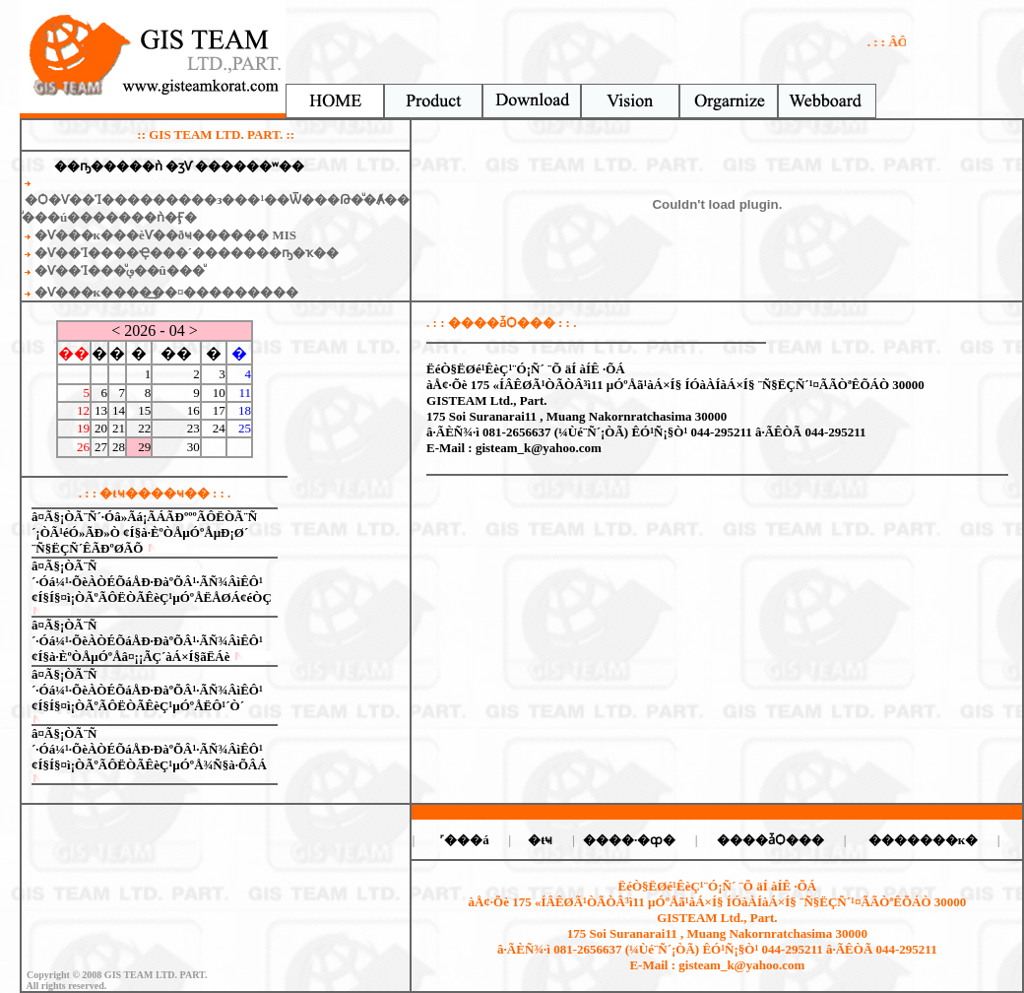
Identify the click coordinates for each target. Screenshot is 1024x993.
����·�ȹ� (629, 839)
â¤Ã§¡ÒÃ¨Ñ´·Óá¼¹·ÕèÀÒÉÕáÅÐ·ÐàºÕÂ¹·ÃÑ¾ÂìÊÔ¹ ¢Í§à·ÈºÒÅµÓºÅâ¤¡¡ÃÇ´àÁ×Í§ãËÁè (147, 641)
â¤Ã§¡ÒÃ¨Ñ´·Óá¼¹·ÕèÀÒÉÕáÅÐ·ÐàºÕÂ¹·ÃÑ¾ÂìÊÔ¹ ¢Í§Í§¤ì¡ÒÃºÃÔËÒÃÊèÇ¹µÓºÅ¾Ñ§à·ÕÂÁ (149, 749)
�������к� (923, 839)
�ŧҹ (540, 839)
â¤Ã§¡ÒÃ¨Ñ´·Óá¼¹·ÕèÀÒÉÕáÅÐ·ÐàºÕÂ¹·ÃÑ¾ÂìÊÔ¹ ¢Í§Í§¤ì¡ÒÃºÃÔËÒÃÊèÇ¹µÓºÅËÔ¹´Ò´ (147, 690)
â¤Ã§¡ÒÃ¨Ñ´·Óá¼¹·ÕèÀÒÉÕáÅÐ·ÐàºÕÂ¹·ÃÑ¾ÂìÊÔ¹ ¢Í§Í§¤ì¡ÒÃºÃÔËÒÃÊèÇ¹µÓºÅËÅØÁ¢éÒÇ (152, 582)
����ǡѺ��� (770, 839)
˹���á (464, 839)
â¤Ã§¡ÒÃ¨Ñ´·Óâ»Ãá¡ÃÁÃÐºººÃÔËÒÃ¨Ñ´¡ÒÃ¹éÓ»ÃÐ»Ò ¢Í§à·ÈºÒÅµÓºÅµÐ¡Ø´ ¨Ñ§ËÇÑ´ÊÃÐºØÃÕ (144, 532)
